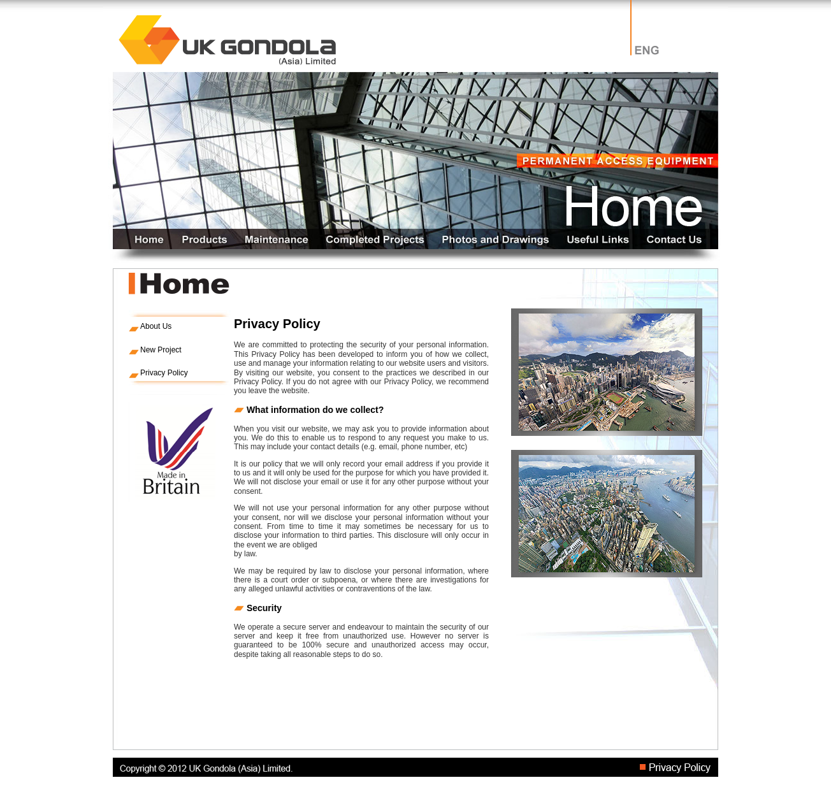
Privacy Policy (164, 372)
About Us (155, 326)
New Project (161, 349)
